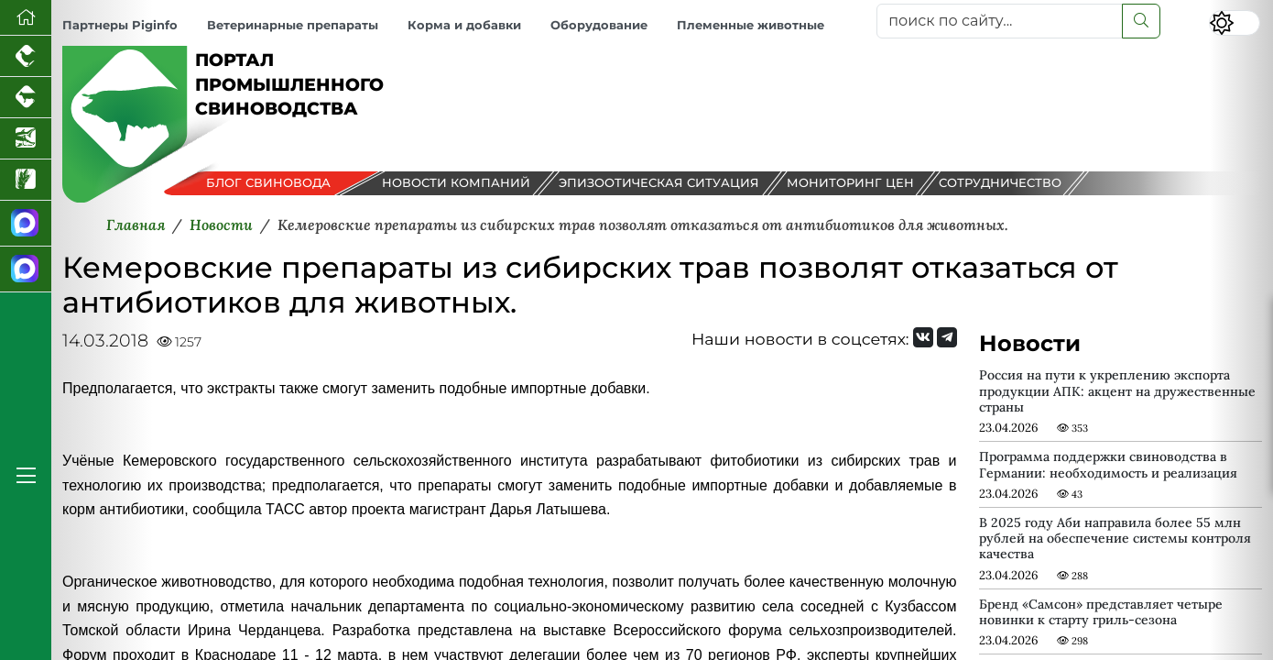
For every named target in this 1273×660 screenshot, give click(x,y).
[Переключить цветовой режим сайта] (1234, 23)
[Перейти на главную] (25, 18)
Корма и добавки (464, 25)
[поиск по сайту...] (999, 21)
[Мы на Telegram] (947, 337)
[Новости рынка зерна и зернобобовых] (25, 180)
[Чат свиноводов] (25, 269)
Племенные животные (750, 25)
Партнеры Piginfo (120, 25)
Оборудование (598, 25)
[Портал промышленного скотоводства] (25, 97)
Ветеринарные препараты (292, 25)
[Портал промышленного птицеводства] (25, 56)
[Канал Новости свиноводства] (25, 224)
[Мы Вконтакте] (923, 337)
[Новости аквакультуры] (25, 139)
